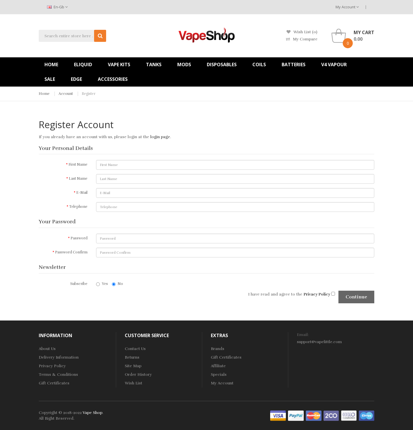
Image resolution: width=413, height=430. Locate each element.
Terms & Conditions (58, 374)
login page (160, 136)
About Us (47, 348)
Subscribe (78, 284)
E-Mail (81, 192)
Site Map (133, 365)
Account (66, 93)
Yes (102, 284)
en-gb (57, 6)
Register (89, 93)
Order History (138, 374)
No (117, 284)
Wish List (133, 383)
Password (79, 238)
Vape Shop (92, 412)
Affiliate (218, 365)
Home (44, 93)
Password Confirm (71, 252)
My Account (347, 6)
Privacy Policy (52, 365)
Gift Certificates (54, 383)
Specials (219, 374)
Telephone (78, 206)
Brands (217, 348)
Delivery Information (59, 357)
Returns (132, 357)
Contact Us (135, 348)
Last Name (78, 178)
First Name (78, 164)
